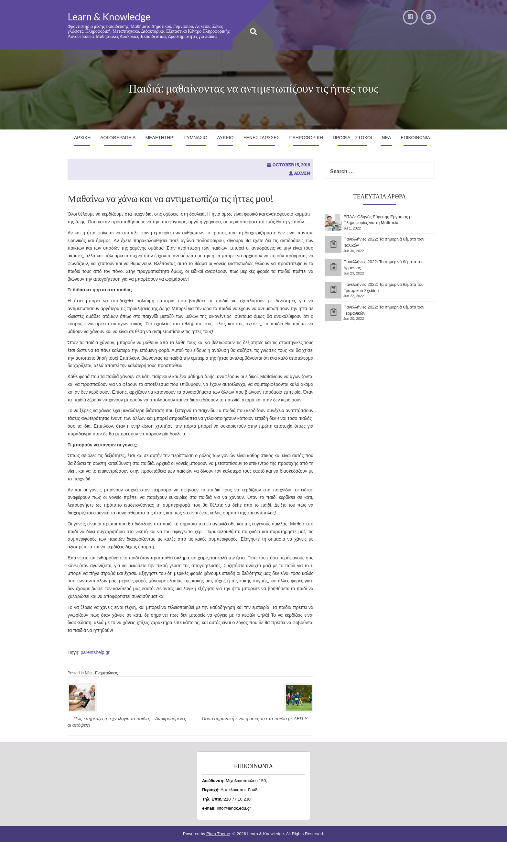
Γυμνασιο (196, 137)
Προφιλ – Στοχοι (352, 137)
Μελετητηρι (159, 137)
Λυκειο (225, 137)
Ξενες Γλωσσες (261, 137)
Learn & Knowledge (109, 16)
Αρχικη (82, 137)
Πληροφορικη (306, 137)
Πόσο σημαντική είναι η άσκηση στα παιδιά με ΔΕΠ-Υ (257, 718)
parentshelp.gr (95, 652)
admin (302, 173)
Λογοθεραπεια (117, 137)
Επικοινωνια (415, 137)
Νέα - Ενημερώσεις (101, 673)
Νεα (386, 137)
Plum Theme (218, 833)
